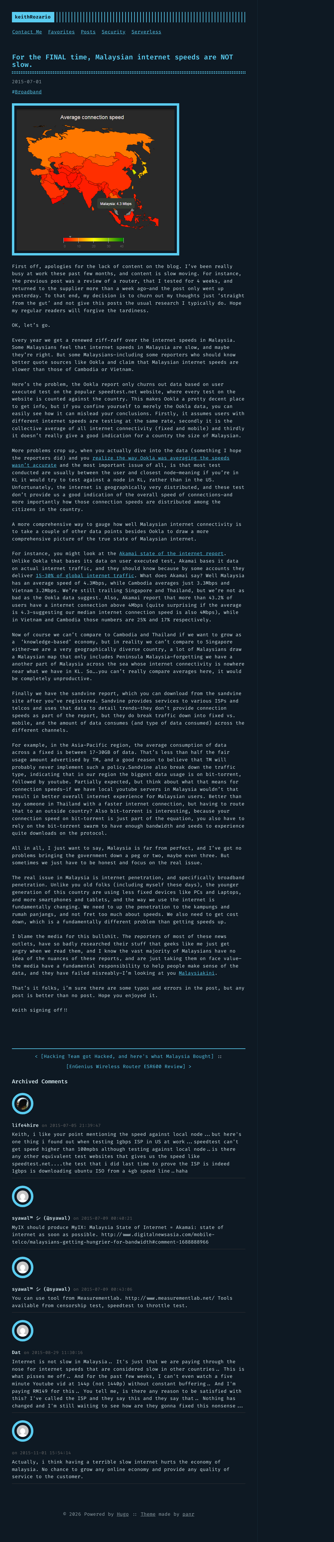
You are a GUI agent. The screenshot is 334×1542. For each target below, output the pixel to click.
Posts (88, 32)
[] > (128, 1066)
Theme (148, 1514)
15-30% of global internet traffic (85, 575)
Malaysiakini (197, 973)
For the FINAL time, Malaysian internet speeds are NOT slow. (122, 61)
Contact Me (27, 32)
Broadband (28, 92)
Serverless (146, 32)
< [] (124, 1056)
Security (114, 32)
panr (188, 1514)
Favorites (61, 32)
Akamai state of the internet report (171, 553)
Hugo (123, 1514)
